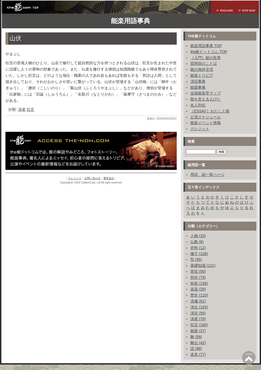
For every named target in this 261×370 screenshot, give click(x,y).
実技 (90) (198, 271)
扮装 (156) (199, 283)
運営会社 (108, 178)
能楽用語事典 (130, 21)
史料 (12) (198, 248)
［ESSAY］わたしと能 (209, 111)
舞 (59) (196, 337)
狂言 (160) (199, 325)
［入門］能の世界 (205, 58)
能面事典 (198, 87)
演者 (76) (198, 319)
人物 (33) (198, 236)
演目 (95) (198, 313)
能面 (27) (198, 331)
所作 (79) (198, 277)
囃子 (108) (199, 254)
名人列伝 (198, 105)
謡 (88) (196, 348)
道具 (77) (198, 354)
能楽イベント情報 (205, 123)
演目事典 (198, 81)
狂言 (30, 109)
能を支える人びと (205, 99)
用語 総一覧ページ (207, 174)
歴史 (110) (199, 295)
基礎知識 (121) (203, 265)
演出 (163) (199, 307)
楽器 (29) (198, 289)
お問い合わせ (92, 178)
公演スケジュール (205, 117)
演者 (22, 109)
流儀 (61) (198, 301)
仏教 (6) (197, 242)
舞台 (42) (198, 343)
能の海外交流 (201, 69)
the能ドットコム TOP (208, 52)
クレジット (75, 178)
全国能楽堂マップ (205, 93)
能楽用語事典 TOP (206, 46)
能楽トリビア (201, 75)
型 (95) (196, 259)
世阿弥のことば (203, 63)
